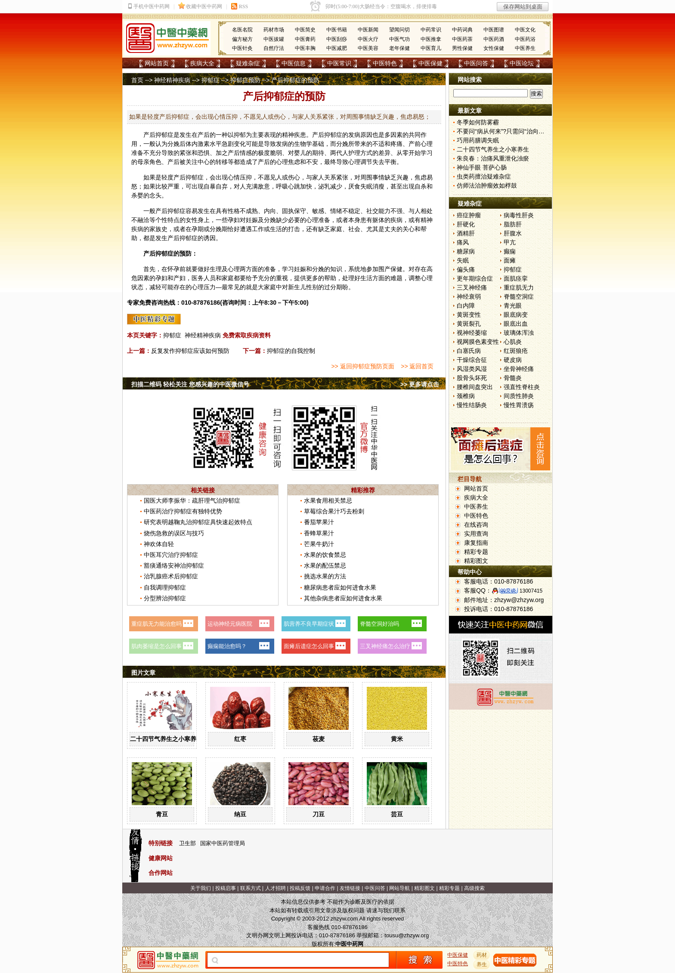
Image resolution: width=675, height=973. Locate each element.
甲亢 (510, 242)
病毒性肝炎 (519, 215)
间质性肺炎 (519, 395)
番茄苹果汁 (319, 522)
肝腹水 (513, 233)
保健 (396, 269)
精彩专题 (476, 551)
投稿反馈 (300, 888)
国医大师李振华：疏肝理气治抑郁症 (192, 500)
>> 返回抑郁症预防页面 (362, 366)
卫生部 (187, 843)
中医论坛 (522, 63)
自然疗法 (273, 48)
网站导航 (399, 888)
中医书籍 (336, 30)
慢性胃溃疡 (519, 405)
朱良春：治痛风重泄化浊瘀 (493, 158)
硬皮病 (513, 359)
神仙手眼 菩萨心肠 (482, 167)
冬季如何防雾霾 (478, 122)
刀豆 (319, 814)
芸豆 (397, 814)
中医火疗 (368, 39)
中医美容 (368, 48)
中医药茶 (462, 39)
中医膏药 (305, 39)
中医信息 (294, 63)
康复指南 (476, 542)
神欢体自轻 (159, 544)
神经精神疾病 (172, 80)
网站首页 (157, 63)
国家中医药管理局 (222, 843)
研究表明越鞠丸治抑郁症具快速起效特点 (198, 522)
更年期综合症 (475, 278)
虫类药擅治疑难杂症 (484, 176)
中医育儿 (431, 48)
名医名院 (242, 30)
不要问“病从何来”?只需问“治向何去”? (506, 131)
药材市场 (273, 30)
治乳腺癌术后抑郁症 (171, 576)
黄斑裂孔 (469, 323)
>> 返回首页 (417, 366)
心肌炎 (513, 341)
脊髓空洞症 (519, 296)
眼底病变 (516, 314)
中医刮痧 (336, 39)
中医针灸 (242, 48)
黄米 (397, 738)
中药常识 (431, 30)
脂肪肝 (513, 224)
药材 (482, 955)
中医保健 (430, 63)
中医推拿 (431, 39)
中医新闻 (368, 30)
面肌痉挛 (516, 278)
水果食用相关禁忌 (328, 500)
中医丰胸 (305, 48)
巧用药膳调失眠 (478, 140)
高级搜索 (474, 888)
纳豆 (240, 814)
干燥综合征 (472, 359)
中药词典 (462, 30)
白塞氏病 (469, 350)
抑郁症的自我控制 (291, 350)
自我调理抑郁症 (165, 587)
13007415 (531, 591)
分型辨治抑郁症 (165, 598)
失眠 (463, 260)
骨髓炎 (513, 377)
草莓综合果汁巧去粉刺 (334, 511)
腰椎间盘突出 (475, 386)
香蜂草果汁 (319, 533)
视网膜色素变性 (478, 341)
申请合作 (325, 888)
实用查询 (476, 533)
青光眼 (513, 305)
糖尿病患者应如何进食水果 (340, 587)
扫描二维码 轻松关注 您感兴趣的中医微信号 (190, 384)
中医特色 (385, 63)
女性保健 (493, 48)
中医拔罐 (273, 39)
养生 (482, 964)
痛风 (463, 242)
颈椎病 (466, 395)
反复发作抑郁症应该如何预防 (190, 350)
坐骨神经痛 (519, 368)
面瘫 (510, 260)
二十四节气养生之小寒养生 (166, 738)
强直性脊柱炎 (522, 386)
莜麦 (319, 738)
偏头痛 (466, 269)
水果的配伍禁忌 (325, 565)
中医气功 (399, 39)
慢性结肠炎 (472, 405)
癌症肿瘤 (469, 215)
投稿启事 (225, 888)
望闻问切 (399, 30)
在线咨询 (476, 524)
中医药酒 (493, 39)
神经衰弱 (469, 296)
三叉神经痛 (472, 287)
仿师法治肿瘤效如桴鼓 (487, 185)
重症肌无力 (519, 287)
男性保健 (462, 48)
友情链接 (350, 888)
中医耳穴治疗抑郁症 (171, 554)
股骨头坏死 (472, 377)
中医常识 (339, 63)
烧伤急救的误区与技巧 (174, 533)
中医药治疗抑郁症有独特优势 (183, 511)
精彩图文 (476, 560)
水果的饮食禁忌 (325, 554)
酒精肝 (466, 233)
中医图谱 (493, 30)
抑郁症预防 (245, 80)
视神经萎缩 (472, 332)
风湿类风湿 (472, 368)
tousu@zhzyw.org (406, 935)
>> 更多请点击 (419, 384)
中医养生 (525, 48)
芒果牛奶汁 (319, 544)
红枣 (240, 738)
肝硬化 (466, 224)
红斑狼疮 (516, 350)
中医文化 (525, 30)
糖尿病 (466, 251)
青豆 (162, 814)
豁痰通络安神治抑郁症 (174, 565)
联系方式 (250, 888)
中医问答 (476, 63)
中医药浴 (525, 39)
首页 (137, 80)
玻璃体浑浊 (519, 332)
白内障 (466, 305)
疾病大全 (202, 63)
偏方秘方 (242, 39)
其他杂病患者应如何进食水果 (343, 598)
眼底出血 (516, 323)
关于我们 (200, 888)
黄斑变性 (469, 314)
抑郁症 (210, 80)
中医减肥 (336, 48)
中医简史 (305, 30)
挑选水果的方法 (325, 576)
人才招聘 (275, 888)
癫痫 (510, 251)
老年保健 (399, 48)
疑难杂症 (248, 63)
